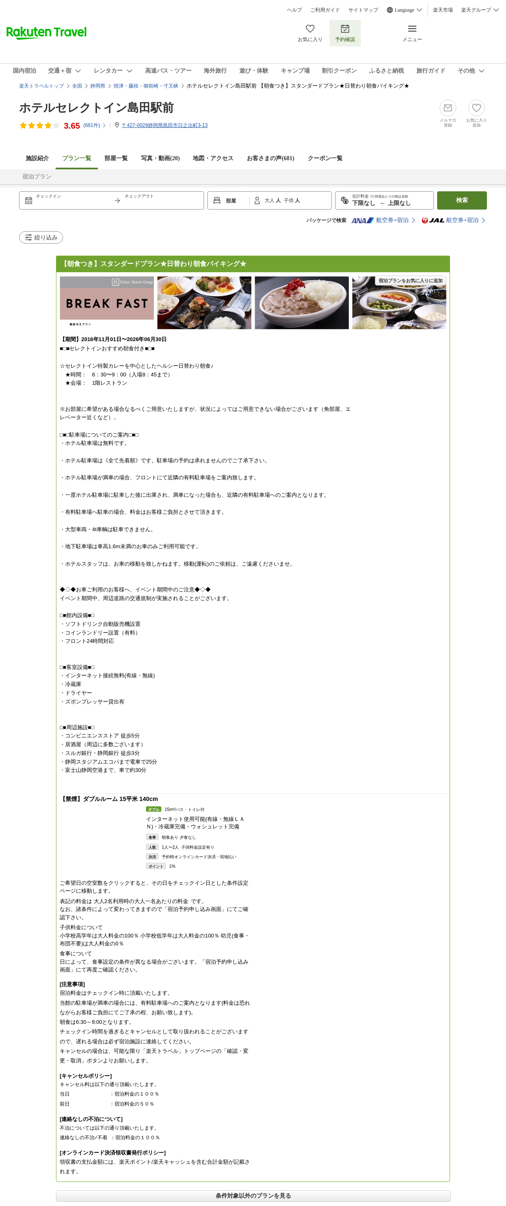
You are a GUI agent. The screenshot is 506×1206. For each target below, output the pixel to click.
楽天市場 (443, 10)
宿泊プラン (36, 176)
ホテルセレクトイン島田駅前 (96, 107)
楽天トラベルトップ (41, 86)
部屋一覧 (116, 158)
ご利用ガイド (325, 10)
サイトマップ (363, 10)
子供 (289, 200)
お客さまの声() (270, 158)
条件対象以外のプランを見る (253, 1195)
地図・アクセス (213, 158)
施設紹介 (37, 158)
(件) (95, 125)
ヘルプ (294, 10)
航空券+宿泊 (380, 220)
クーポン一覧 (325, 158)
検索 (462, 200)
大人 (270, 200)
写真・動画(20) (160, 158)
